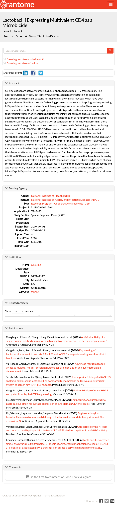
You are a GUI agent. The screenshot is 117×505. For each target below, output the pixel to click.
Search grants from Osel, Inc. (22, 63)
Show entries (19, 311)
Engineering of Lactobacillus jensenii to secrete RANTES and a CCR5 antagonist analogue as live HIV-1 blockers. (56, 354)
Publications (16, 328)
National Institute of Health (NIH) (50, 195)
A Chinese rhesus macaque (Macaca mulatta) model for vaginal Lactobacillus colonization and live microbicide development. (55, 367)
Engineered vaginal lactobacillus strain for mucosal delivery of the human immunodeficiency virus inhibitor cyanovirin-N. (55, 417)
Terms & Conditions (54, 495)
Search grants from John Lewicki (24, 59)
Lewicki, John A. (13, 31)
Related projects (18, 302)
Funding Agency (18, 188)
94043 (35, 291)
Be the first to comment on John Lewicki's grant (58, 477)
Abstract (14, 83)
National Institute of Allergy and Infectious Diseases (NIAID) (65, 199)
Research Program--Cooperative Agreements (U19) (60, 203)
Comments (15, 467)
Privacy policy (33, 495)
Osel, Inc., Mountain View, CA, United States (31, 36)
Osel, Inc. (36, 264)
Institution (15, 257)
